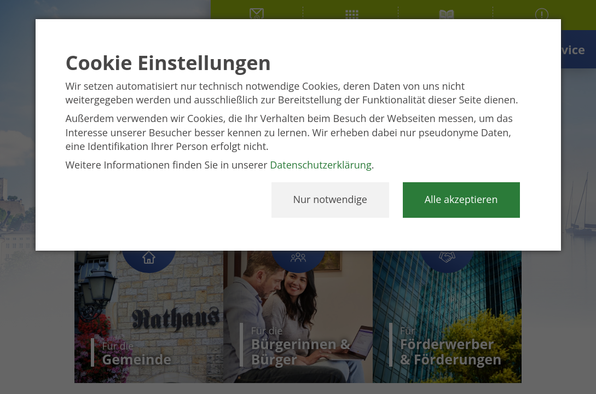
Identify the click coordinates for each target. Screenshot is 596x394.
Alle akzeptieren (461, 199)
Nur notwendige (330, 199)
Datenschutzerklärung (320, 164)
